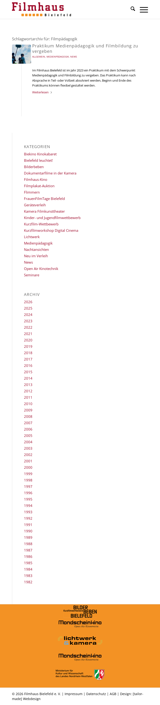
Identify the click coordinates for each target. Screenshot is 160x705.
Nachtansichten (36, 249)
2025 (28, 308)
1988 (28, 543)
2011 (28, 397)
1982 (28, 582)
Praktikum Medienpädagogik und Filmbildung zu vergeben (85, 48)
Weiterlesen (42, 92)
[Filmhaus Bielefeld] (66, 9)
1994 (28, 505)
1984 (28, 569)
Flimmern (32, 192)
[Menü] (141, 9)
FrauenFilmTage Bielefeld (44, 198)
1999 (28, 473)
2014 (28, 378)
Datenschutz (96, 694)
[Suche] (130, 9)
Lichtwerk (32, 236)
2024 (28, 314)
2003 (28, 448)
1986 (28, 556)
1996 (28, 492)
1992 (28, 518)
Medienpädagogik (58, 56)
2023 (28, 321)
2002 (28, 454)
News (73, 56)
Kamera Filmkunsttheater (44, 211)
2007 (28, 422)
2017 (28, 359)
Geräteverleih (35, 205)
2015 (28, 371)
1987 (28, 550)
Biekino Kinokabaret (40, 154)
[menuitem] (130, 9)
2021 (28, 333)
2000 (28, 467)
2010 (28, 403)
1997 (28, 486)
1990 (28, 531)
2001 (28, 461)
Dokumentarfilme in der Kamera (50, 173)
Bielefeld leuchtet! (38, 160)
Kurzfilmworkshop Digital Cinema (51, 230)
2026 (28, 301)
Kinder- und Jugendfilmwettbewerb (52, 217)
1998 (28, 480)
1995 (28, 499)
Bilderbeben (34, 166)
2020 (28, 340)
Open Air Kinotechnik (41, 268)
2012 (28, 391)
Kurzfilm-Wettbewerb (41, 224)
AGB (113, 694)
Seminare (31, 275)
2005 (28, 435)
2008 (28, 416)
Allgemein (38, 56)
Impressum (73, 694)
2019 (28, 346)
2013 (28, 384)
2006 (28, 429)
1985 (28, 562)
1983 (28, 575)
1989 (28, 537)
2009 (28, 410)
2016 (28, 365)
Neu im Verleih (36, 255)
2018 (28, 352)
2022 (28, 327)
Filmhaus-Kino (35, 179)
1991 (28, 524)
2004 (28, 442)
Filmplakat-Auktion (39, 185)
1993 (28, 512)
